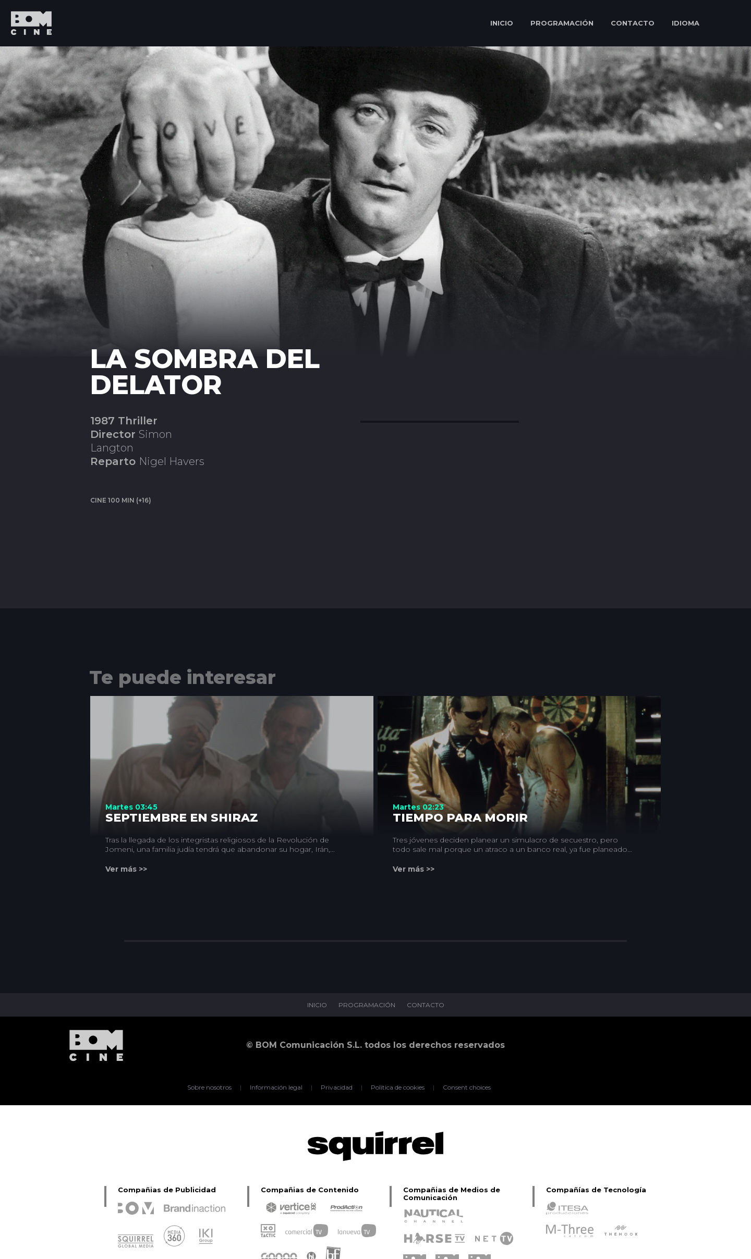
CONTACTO (633, 23)
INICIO (501, 23)
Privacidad (337, 1087)
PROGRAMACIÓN (561, 23)
